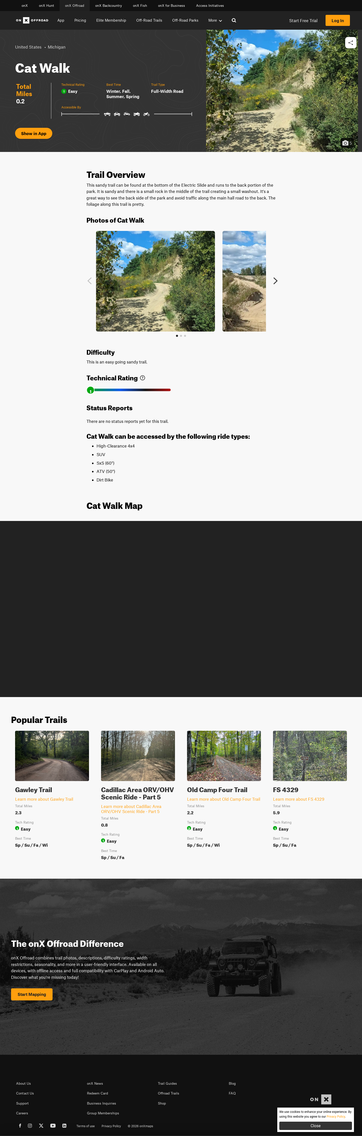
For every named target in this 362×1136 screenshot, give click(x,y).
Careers (22, 1113)
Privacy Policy (111, 1126)
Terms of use (85, 1126)
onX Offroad (74, 6)
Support (22, 1103)
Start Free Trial (303, 20)
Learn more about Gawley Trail (44, 798)
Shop (162, 1103)
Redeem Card (97, 1093)
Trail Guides (167, 1083)
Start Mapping (32, 994)
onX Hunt (46, 6)
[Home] (32, 20)
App (60, 20)
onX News (95, 1083)
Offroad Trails (168, 1093)
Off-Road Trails (149, 20)
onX (25, 6)
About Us (23, 1083)
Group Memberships (103, 1113)
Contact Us (25, 1093)
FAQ (232, 1093)
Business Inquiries (101, 1103)
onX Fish (140, 6)
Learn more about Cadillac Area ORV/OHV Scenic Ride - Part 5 (131, 809)
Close (315, 1125)
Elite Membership (111, 20)
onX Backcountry (108, 6)
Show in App (33, 133)
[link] (142, 377)
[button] (351, 43)
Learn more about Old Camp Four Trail (223, 798)
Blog (232, 1083)
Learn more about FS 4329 (298, 798)
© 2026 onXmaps (140, 1126)
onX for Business (171, 6)
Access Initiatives (210, 6)
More (215, 20)
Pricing (80, 20)
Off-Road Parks (185, 20)
